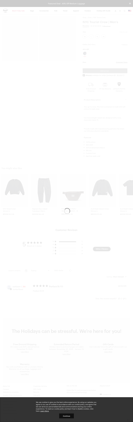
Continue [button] (66, 416)
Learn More (44, 411)
